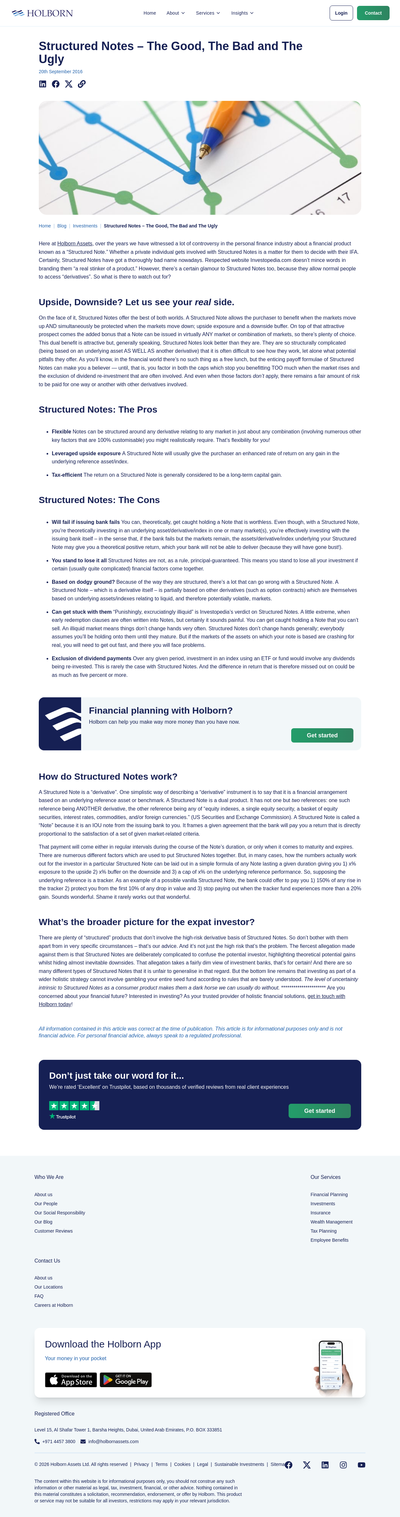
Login (341, 13)
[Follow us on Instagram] (343, 1465)
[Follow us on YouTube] (361, 1465)
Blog (61, 225)
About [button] (175, 13)
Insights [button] (242, 13)
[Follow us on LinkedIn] (325, 1465)
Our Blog (43, 1221)
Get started (322, 735)
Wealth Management (331, 1221)
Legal (202, 1464)
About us (43, 1194)
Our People (46, 1203)
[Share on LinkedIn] (43, 84)
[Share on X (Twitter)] (69, 84)
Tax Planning (323, 1231)
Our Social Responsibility (60, 1212)
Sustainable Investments (239, 1464)
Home (150, 13)
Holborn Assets (75, 243)
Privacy (141, 1464)
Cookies (182, 1464)
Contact (373, 13)
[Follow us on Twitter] (307, 1465)
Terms (161, 1464)
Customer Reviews (54, 1231)
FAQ (39, 1296)
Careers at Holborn (54, 1305)
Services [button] (208, 13)
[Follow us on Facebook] (289, 1465)
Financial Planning (329, 1194)
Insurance (320, 1212)
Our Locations (49, 1287)
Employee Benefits (329, 1240)
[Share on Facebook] (56, 84)
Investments (85, 225)
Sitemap (279, 1464)
